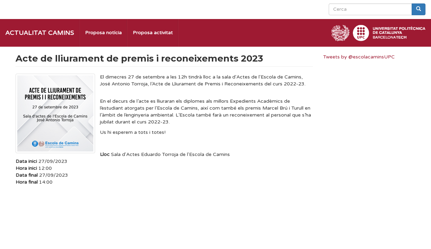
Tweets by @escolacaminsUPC (359, 57)
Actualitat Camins (39, 33)
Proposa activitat (153, 33)
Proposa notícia (103, 33)
